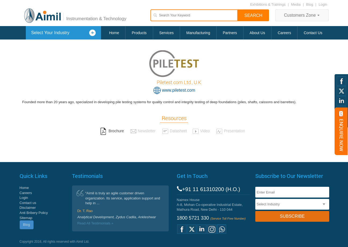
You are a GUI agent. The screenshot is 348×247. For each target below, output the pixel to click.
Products (139, 33)
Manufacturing (198, 33)
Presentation (230, 131)
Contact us (28, 203)
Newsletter (143, 131)
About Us (257, 33)
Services (166, 33)
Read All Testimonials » (95, 223)
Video (201, 131)
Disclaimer (28, 208)
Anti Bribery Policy (34, 213)
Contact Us (313, 33)
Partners (230, 33)
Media (296, 4)
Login (323, 4)
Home (114, 33)
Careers (284, 33)
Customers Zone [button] (302, 15)
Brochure (112, 131)
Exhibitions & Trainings (268, 4)
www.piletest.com (178, 90)
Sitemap (26, 218)
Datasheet (174, 131)
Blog (309, 4)
